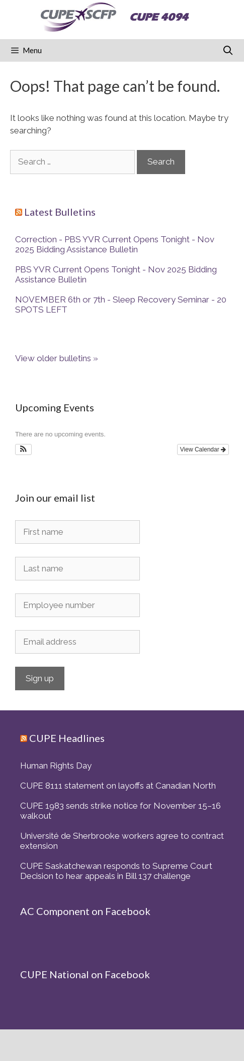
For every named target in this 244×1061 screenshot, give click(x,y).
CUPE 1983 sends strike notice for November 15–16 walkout (120, 811)
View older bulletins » (56, 358)
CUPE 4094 (158, 17)
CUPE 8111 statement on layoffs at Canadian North (118, 786)
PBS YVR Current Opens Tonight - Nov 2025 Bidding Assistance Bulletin (116, 274)
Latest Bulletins (60, 212)
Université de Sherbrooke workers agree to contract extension (122, 841)
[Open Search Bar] (228, 50)
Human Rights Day (56, 766)
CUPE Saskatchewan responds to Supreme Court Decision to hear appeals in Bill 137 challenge (116, 871)
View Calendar (203, 449)
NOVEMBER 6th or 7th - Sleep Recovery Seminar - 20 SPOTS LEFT (120, 304)
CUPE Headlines (67, 738)
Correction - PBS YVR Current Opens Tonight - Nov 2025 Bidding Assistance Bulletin (114, 244)
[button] (23, 449)
